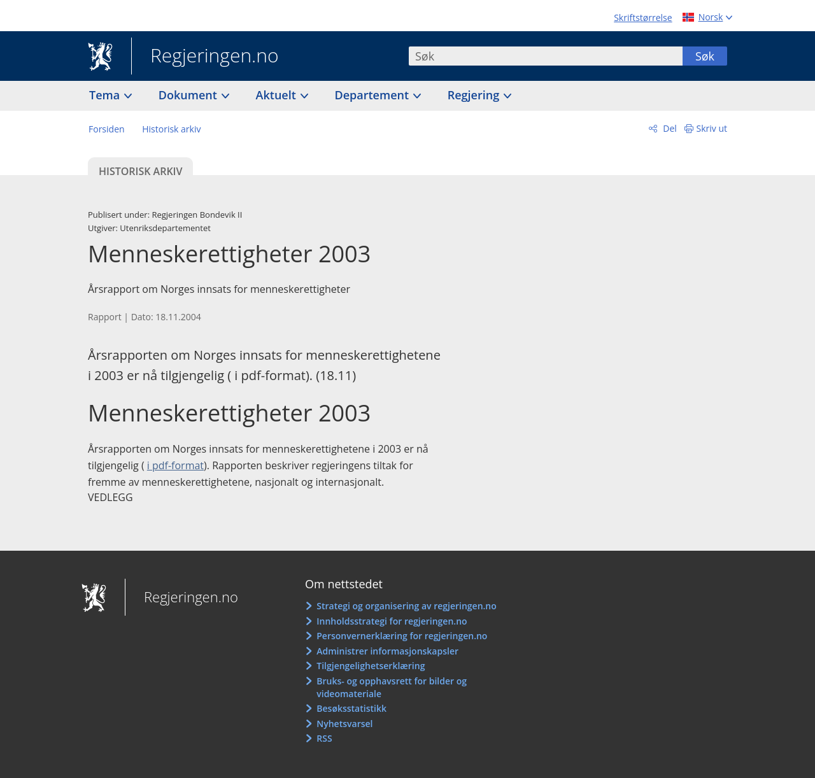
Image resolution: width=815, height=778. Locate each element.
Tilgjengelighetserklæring (370, 666)
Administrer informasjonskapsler (387, 651)
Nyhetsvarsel (344, 724)
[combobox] (546, 56)
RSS (324, 738)
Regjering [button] (475, 95)
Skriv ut (712, 128)
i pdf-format (175, 465)
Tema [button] (106, 95)
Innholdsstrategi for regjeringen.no (391, 621)
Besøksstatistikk (351, 708)
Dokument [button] (189, 95)
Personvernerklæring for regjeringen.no (401, 636)
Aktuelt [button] (277, 95)
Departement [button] (373, 95)
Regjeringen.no (205, 56)
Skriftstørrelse (643, 17)
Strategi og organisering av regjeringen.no (406, 606)
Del (669, 128)
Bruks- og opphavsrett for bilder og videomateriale (391, 687)
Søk (704, 56)
